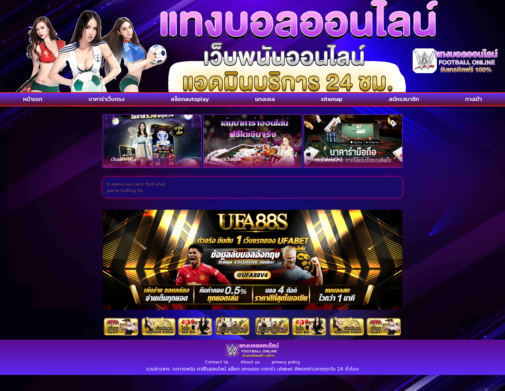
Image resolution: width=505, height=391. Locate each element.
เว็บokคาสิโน (123, 159)
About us (250, 362)
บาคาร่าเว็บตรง (106, 99)
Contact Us (216, 362)
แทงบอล (265, 99)
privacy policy (286, 362)
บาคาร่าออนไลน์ (327, 159)
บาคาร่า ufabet (276, 369)
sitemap (331, 99)
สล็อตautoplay (190, 99)
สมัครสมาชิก (404, 99)
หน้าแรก (32, 99)
